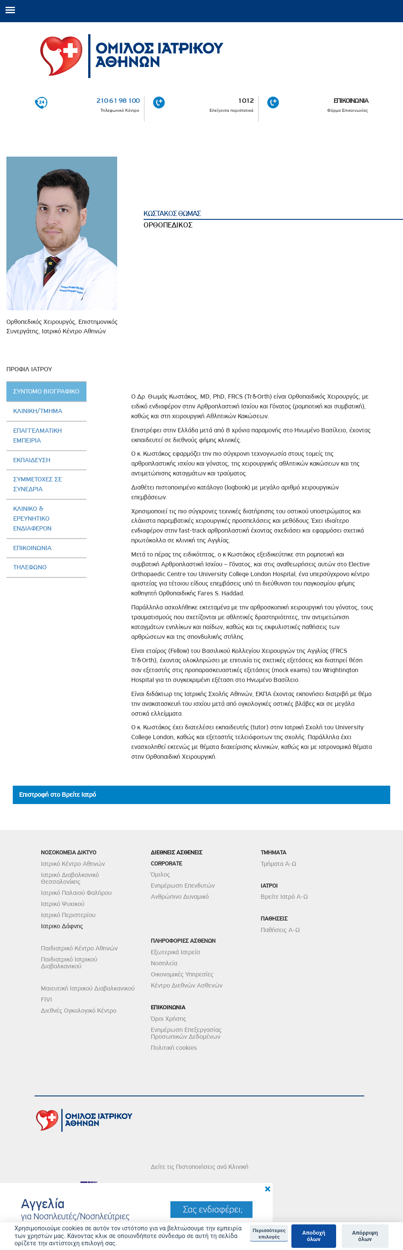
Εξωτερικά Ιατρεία (175, 952)
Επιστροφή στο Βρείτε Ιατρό (57, 794)
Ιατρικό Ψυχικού (62, 904)
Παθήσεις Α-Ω (280, 930)
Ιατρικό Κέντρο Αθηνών (73, 864)
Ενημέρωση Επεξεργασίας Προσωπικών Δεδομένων (186, 1033)
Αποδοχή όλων (313, 1236)
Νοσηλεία (164, 963)
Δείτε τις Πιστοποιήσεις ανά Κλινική (199, 1167)
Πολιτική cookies (174, 1048)
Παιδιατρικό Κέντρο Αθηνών (79, 948)
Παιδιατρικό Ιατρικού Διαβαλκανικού (69, 963)
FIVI (46, 999)
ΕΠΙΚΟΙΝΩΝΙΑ (351, 101)
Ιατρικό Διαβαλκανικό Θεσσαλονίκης (70, 878)
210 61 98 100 (118, 101)
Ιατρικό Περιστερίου (68, 915)
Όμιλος (160, 874)
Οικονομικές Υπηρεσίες (182, 974)
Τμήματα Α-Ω (278, 864)
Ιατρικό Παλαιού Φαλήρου (76, 893)
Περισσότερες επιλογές (269, 1233)
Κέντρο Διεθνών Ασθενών (186, 985)
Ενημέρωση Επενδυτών (183, 885)
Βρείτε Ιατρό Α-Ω (284, 896)
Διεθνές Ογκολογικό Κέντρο (78, 1010)
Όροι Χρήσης (168, 1019)
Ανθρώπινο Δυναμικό (180, 896)
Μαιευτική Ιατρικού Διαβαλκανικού (88, 988)
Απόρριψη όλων (365, 1236)
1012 (245, 101)
